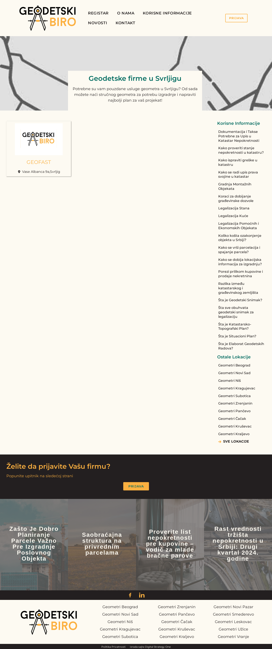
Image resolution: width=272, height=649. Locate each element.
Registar (98, 13)
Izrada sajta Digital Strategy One (150, 646)
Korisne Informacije (167, 13)
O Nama (126, 13)
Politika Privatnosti (113, 646)
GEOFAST (39, 162)
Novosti (97, 23)
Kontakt (125, 23)
